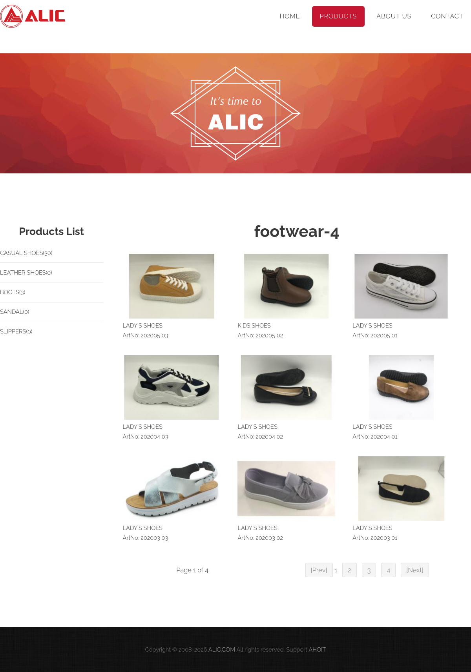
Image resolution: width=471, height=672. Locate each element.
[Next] (415, 570)
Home (290, 16)
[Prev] (319, 570)
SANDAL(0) (14, 311)
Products (338, 16)
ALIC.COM (221, 649)
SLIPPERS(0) (16, 331)
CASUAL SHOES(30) (26, 252)
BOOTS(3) (12, 292)
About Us (393, 16)
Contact (447, 16)
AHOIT (317, 649)
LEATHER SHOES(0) (26, 272)
